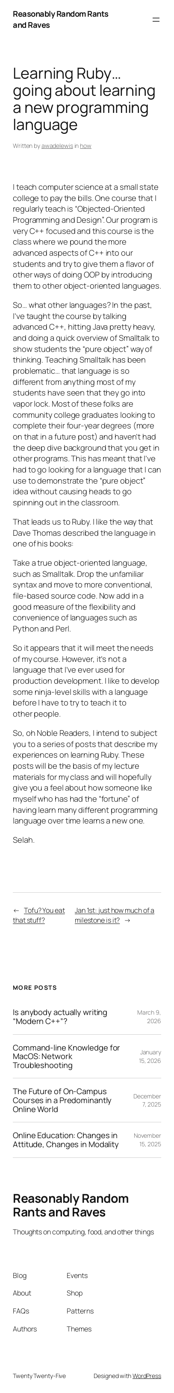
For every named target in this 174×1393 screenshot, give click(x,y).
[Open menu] (156, 20)
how (85, 146)
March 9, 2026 (149, 1016)
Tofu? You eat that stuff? (39, 915)
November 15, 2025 (147, 1139)
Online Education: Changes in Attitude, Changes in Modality (66, 1139)
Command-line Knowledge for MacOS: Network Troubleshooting (66, 1056)
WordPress (147, 1376)
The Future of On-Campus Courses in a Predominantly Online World (62, 1100)
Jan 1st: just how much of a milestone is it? (114, 915)
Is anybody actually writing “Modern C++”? (60, 1016)
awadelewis (57, 146)
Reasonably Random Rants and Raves (61, 19)
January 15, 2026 (150, 1056)
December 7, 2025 (147, 1100)
